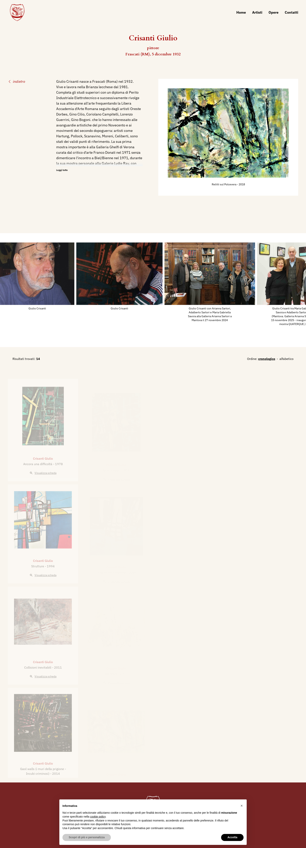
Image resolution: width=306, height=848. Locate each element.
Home (241, 12)
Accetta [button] (232, 837)
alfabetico (286, 359)
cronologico (266, 359)
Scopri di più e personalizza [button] (87, 837)
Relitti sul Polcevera (224, 184)
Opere (273, 12)
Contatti (291, 12)
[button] (241, 806)
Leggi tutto (62, 170)
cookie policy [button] (98, 816)
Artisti (257, 12)
